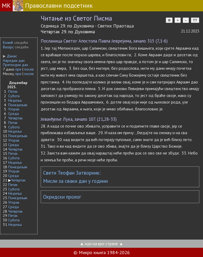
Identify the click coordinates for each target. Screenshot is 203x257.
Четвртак (15, 118)
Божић (8, 42)
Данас (10, 56)
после (29, 69)
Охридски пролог (62, 197)
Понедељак (17, 104)
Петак (12, 91)
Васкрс (8, 47)
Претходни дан (15, 64)
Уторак (13, 109)
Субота (14, 96)
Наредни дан (14, 60)
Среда (13, 113)
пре (18, 69)
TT (195, 20)
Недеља (15, 100)
